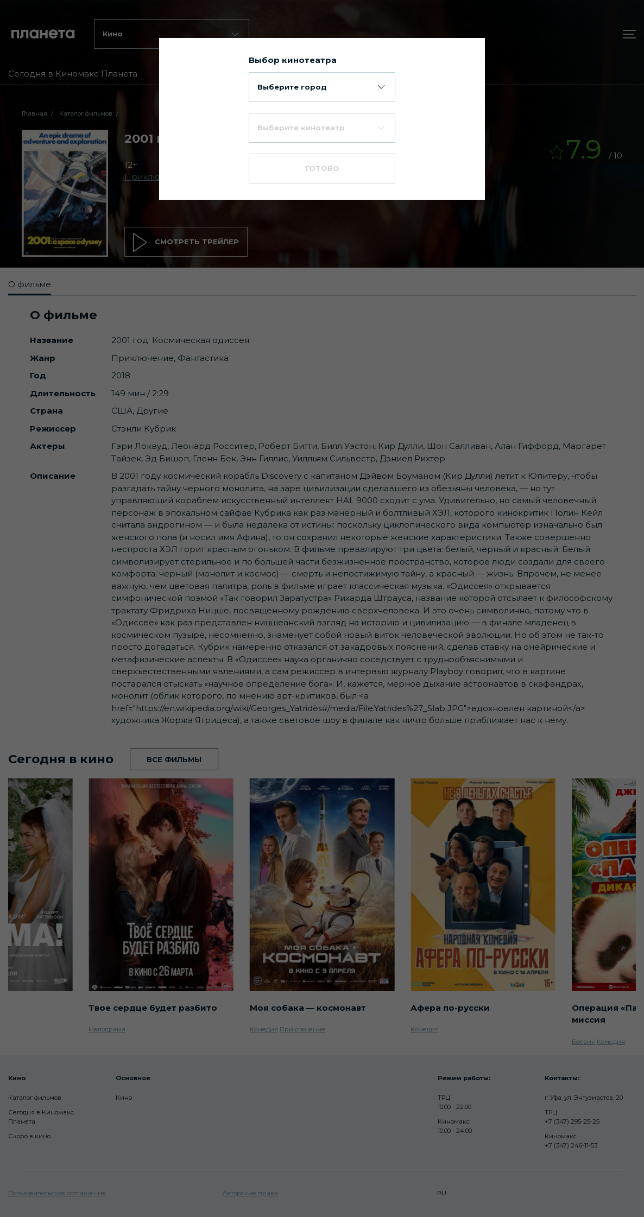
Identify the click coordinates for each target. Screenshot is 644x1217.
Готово (322, 168)
